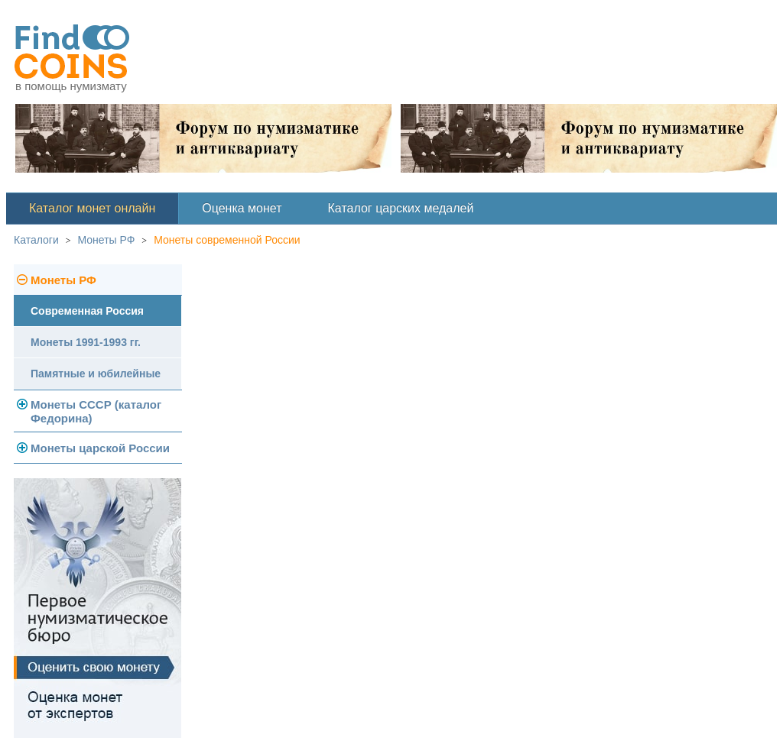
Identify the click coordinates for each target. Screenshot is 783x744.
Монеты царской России (100, 448)
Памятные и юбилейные (96, 373)
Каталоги (36, 240)
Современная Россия (87, 311)
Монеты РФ (106, 240)
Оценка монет (241, 208)
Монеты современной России (227, 240)
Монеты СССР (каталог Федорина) (96, 411)
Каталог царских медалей (401, 208)
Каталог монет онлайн (92, 208)
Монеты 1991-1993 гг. (86, 342)
